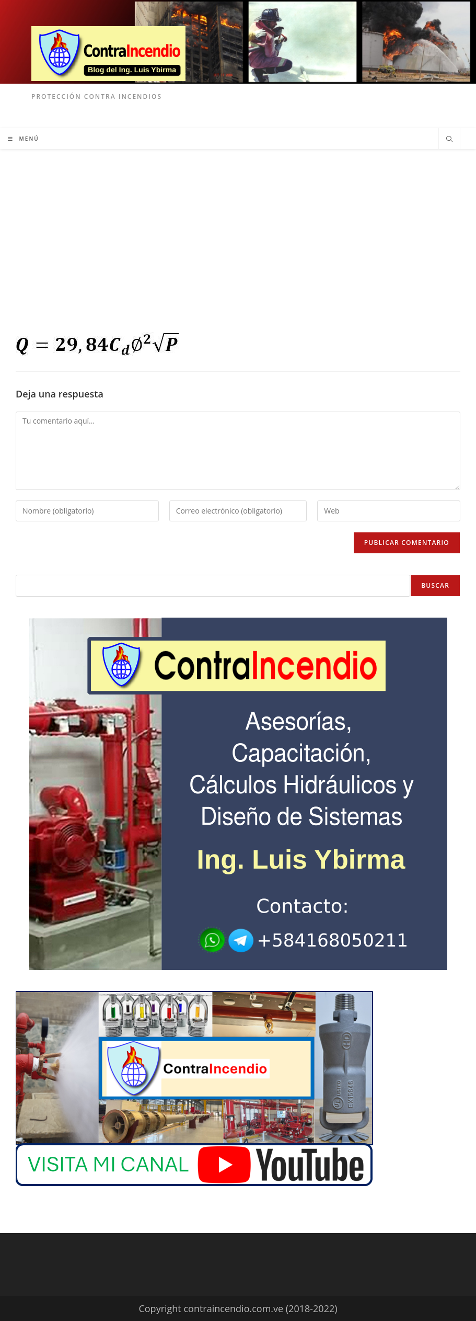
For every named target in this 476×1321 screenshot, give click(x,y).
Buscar (435, 585)
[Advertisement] (238, 227)
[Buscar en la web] (449, 139)
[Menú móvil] (23, 138)
